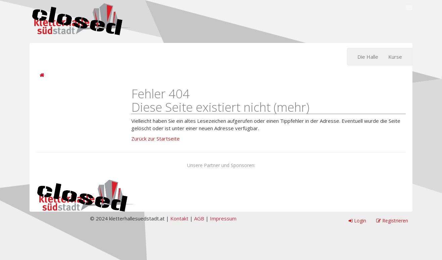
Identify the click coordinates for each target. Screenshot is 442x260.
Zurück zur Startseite (155, 138)
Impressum (223, 218)
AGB (199, 218)
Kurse (395, 56)
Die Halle (367, 56)
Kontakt (179, 218)
